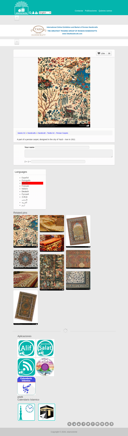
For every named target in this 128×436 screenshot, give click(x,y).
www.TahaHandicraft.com (72, 34)
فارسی (24, 200)
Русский (25, 194)
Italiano (25, 189)
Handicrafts (31, 133)
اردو (23, 205)
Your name (29, 147)
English (25, 183)
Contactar (79, 11)
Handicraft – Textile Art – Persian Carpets (53, 133)
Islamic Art (21, 133)
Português (26, 180)
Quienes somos (105, 11)
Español (25, 178)
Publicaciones (91, 11)
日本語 (24, 197)
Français (25, 186)
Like (104, 53)
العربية (24, 202)
